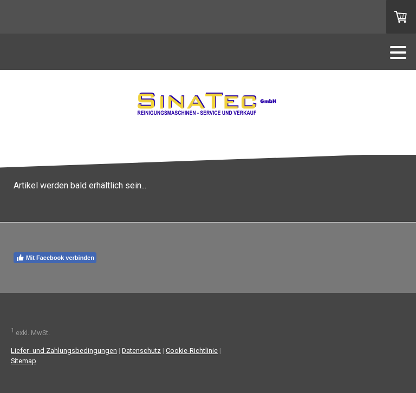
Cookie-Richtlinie (192, 350)
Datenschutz (141, 350)
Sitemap (23, 361)
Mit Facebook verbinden (55, 257)
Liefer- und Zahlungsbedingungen (64, 350)
